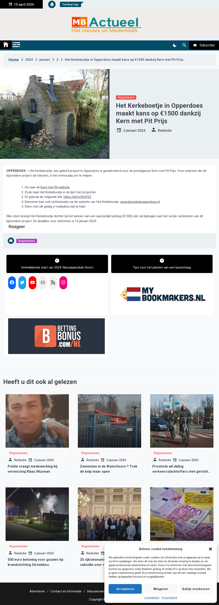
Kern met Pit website (55, 187)
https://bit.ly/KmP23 (77, 197)
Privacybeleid (169, 597)
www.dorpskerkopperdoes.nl (140, 202)
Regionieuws (126, 97)
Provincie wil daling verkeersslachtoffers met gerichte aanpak (181, 471)
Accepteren (125, 589)
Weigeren (160, 589)
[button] (210, 549)
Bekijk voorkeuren (196, 589)
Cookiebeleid (151, 597)
